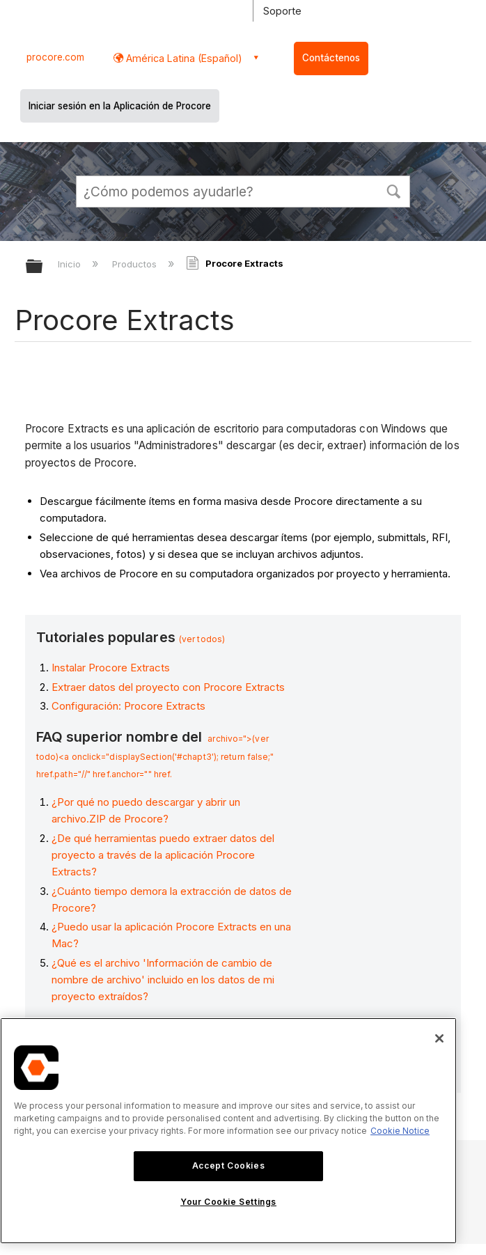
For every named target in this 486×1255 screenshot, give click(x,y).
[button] (393, 190)
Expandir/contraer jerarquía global (43, 267)
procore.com (55, 57)
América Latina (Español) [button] (182, 58)
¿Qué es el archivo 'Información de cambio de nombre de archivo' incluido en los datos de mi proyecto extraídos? (163, 979)
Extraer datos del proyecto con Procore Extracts (168, 687)
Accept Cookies (228, 1165)
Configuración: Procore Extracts (128, 705)
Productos (135, 264)
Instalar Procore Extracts (111, 667)
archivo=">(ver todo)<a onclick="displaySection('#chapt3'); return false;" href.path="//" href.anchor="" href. (155, 756)
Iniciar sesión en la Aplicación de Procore (120, 105)
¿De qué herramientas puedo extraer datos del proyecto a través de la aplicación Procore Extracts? (163, 855)
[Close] (439, 1038)
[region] (228, 1131)
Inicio (71, 264)
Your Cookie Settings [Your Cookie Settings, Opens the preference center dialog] (228, 1201)
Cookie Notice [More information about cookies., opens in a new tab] (400, 1130)
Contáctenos (331, 57)
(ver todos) (202, 639)
